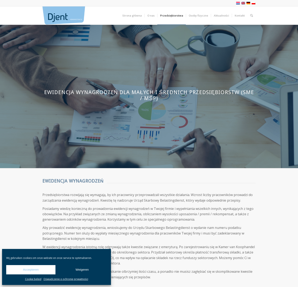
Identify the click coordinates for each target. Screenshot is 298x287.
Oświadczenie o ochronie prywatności (65, 279)
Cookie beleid (33, 279)
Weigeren (82, 269)
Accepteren (31, 269)
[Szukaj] (252, 15)
